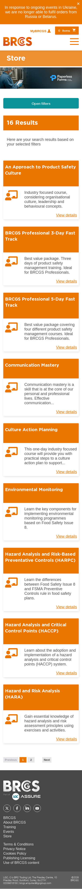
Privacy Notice (14, 849)
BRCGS (9, 818)
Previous (11, 759)
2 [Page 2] (31, 759)
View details (66, 215)
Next (47, 759)
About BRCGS (14, 822)
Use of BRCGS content (21, 862)
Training (9, 827)
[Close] (78, 3)
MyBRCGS (38, 31)
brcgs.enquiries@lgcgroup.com (35, 883)
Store (7, 836)
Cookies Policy (14, 853)
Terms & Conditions (18, 844)
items (64, 30)
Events (8, 831)
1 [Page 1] (23, 759)
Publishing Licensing (19, 858)
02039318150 (10, 883)
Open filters (41, 103)
